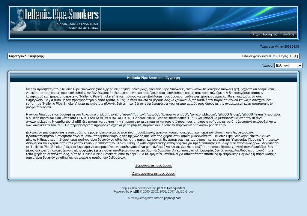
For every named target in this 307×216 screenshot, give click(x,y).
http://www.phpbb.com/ (209, 125)
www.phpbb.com (38, 121)
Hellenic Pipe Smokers (57, 18)
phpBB (134, 191)
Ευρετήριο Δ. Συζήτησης (26, 56)
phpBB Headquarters (171, 188)
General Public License (150, 118)
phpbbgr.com (172, 198)
